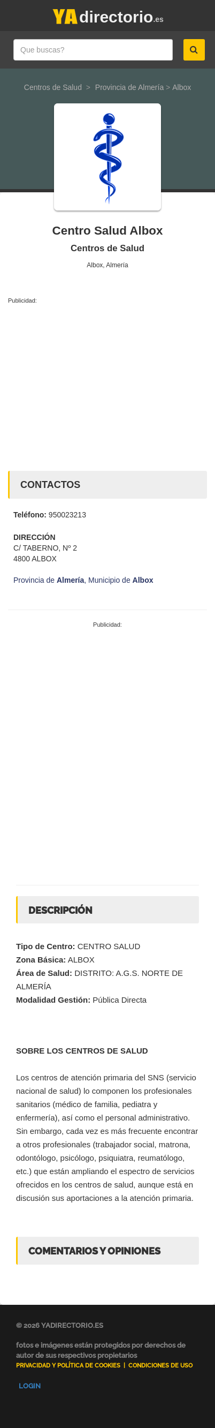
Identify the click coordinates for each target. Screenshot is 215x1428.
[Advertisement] (107, 385)
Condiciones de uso (160, 1365)
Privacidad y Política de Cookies (68, 1365)
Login (30, 1386)
